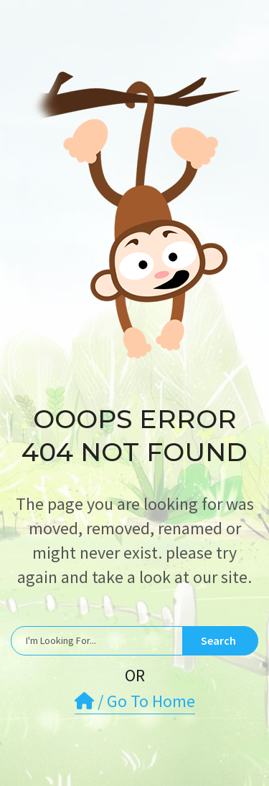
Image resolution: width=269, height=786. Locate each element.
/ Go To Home (135, 701)
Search (218, 640)
